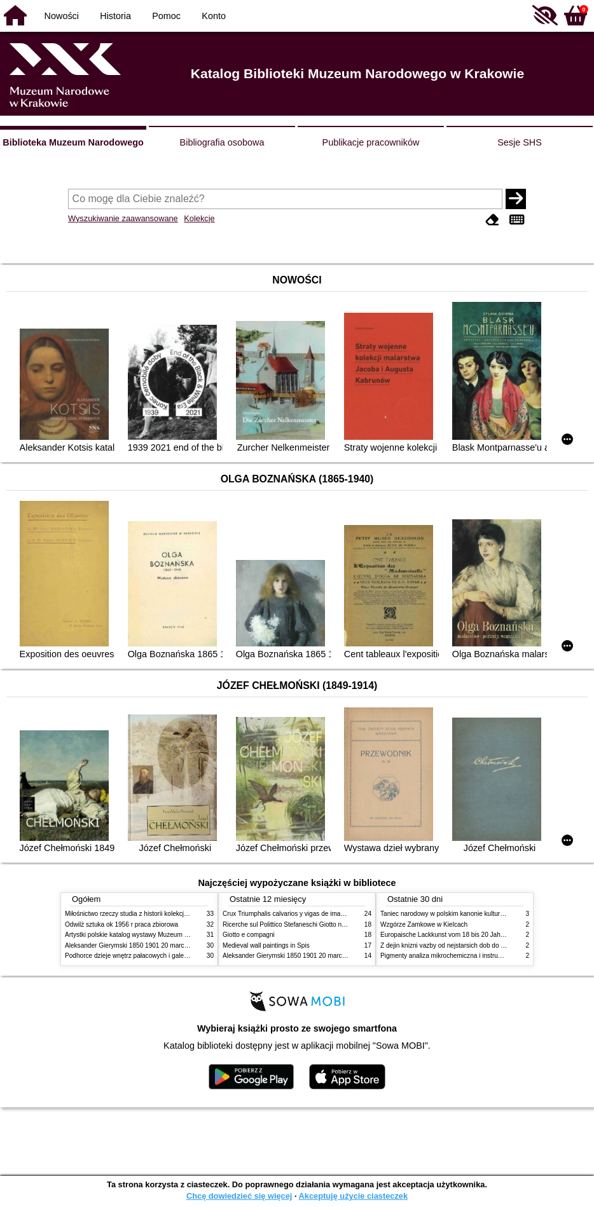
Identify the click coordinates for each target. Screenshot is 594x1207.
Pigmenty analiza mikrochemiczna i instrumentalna (452, 955)
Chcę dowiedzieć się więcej (239, 1196)
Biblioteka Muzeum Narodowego (73, 142)
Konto (214, 16)
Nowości (62, 16)
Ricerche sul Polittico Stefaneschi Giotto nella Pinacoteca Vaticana (317, 924)
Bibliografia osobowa (222, 142)
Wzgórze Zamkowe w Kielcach (423, 924)
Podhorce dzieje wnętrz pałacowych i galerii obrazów (140, 955)
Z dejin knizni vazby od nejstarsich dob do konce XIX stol (461, 945)
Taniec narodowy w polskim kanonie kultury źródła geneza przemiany (478, 913)
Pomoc (166, 16)
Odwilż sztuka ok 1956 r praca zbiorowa (121, 924)
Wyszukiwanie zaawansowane (123, 218)
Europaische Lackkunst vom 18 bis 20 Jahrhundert (452, 934)
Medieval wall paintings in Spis (266, 945)
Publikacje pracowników (371, 142)
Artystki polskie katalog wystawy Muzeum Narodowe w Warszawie (158, 934)
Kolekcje (199, 218)
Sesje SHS (519, 142)
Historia (115, 16)
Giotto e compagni (249, 934)
